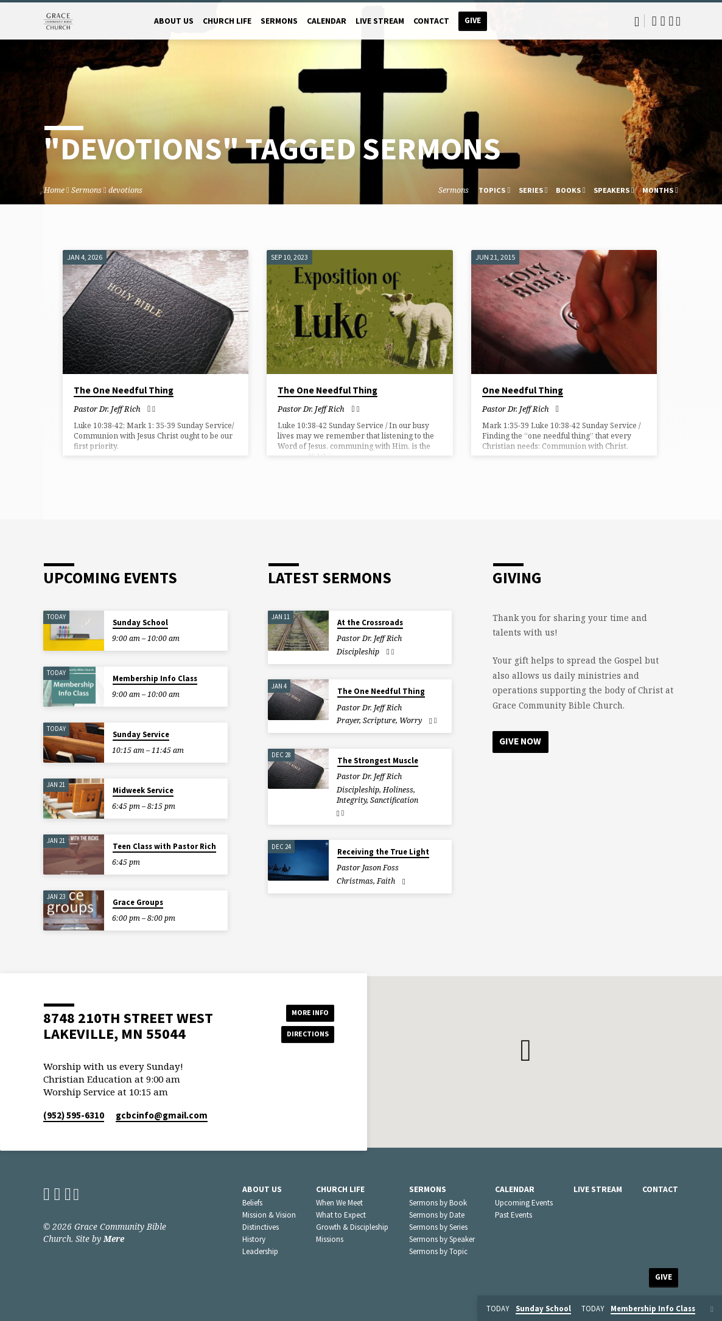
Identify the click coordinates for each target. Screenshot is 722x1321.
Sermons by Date (436, 1215)
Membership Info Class (155, 678)
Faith (386, 881)
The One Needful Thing (123, 390)
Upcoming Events (524, 1203)
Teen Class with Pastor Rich (164, 846)
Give (472, 20)
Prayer (348, 720)
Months (660, 190)
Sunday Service (141, 734)
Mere (113, 1238)
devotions (125, 190)
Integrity (351, 800)
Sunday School (140, 622)
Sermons (279, 21)
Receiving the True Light (383, 852)
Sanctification (394, 800)
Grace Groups (138, 902)
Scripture (379, 720)
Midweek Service (143, 790)
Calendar (326, 21)
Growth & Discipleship (352, 1227)
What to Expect (341, 1215)
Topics (494, 190)
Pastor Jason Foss (368, 867)
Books (571, 190)
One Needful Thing (522, 390)
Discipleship (358, 652)
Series (533, 190)
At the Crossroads (370, 622)
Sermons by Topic (438, 1251)
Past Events (513, 1215)
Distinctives (260, 1227)
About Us (174, 21)
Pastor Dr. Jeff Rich (107, 408)
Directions (304, 1035)
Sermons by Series (438, 1227)
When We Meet (339, 1203)
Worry (410, 720)
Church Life (227, 21)
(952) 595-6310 (73, 1115)
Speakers (614, 190)
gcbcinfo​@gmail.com (162, 1115)
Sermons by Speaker (442, 1239)
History (253, 1239)
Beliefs (252, 1203)
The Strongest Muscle (377, 760)
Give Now (522, 742)
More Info (303, 1010)
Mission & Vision (269, 1215)
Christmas (355, 881)
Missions (329, 1239)
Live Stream (380, 21)
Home (54, 190)
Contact (431, 21)
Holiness (398, 790)
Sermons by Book (438, 1203)
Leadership (260, 1251)
